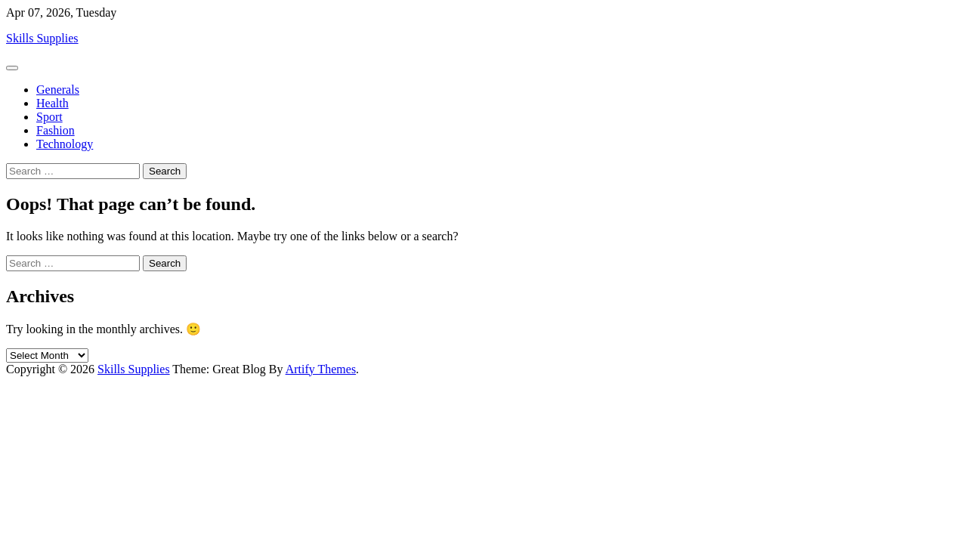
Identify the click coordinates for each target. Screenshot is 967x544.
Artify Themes (321, 369)
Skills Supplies (42, 38)
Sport (49, 116)
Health (52, 103)
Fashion (55, 130)
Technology (64, 144)
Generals (57, 89)
